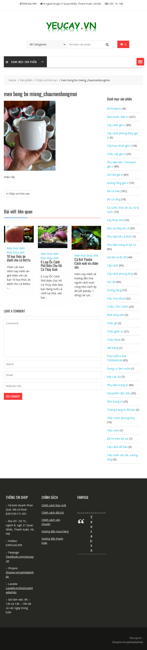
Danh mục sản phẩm (21, 62)
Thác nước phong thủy (121, 418)
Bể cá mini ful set (117, 438)
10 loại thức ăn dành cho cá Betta (18, 258)
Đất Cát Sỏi (114, 377)
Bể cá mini (113, 191)
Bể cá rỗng (113, 199)
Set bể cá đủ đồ (117, 257)
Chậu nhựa (113, 339)
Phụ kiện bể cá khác (119, 236)
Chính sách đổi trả (53, 512)
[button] (140, 62)
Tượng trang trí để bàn (121, 409)
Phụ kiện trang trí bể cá (121, 245)
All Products (114, 108)
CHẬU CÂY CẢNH (117, 306)
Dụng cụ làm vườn (118, 368)
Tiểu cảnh (113, 430)
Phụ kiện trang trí (117, 385)
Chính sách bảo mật (54, 505)
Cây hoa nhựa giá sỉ (119, 146)
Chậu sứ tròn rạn (19, 193)
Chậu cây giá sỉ (116, 154)
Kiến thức (13, 248)
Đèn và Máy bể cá (118, 228)
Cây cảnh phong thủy (120, 273)
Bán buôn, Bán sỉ (117, 117)
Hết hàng (112, 348)
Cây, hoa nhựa (116, 298)
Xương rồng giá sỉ (118, 183)
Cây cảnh (112, 265)
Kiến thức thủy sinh (86, 255)
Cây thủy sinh (115, 220)
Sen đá (111, 282)
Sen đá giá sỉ (115, 174)
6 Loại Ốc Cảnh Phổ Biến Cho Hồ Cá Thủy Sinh (51, 265)
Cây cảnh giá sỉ (116, 125)
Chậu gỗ (112, 323)
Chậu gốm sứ (115, 331)
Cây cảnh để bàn (117, 447)
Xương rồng (114, 290)
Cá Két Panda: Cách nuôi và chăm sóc (86, 263)
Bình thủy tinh (115, 315)
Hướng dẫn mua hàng (55, 531)
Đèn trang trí (114, 401)
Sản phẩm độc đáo (119, 393)
